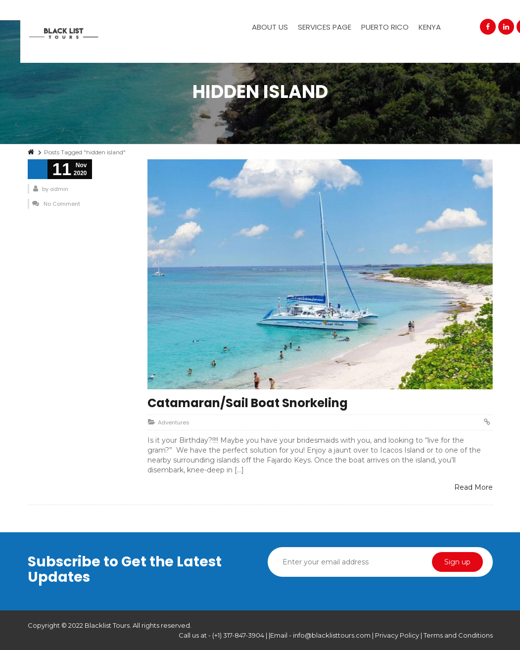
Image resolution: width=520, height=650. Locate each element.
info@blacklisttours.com (332, 635)
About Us (270, 27)
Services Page (324, 27)
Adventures (173, 422)
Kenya (430, 27)
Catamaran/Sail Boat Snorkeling (247, 403)
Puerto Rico (385, 27)
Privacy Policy (398, 635)
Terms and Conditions (458, 635)
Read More (473, 487)
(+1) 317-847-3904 (238, 635)
